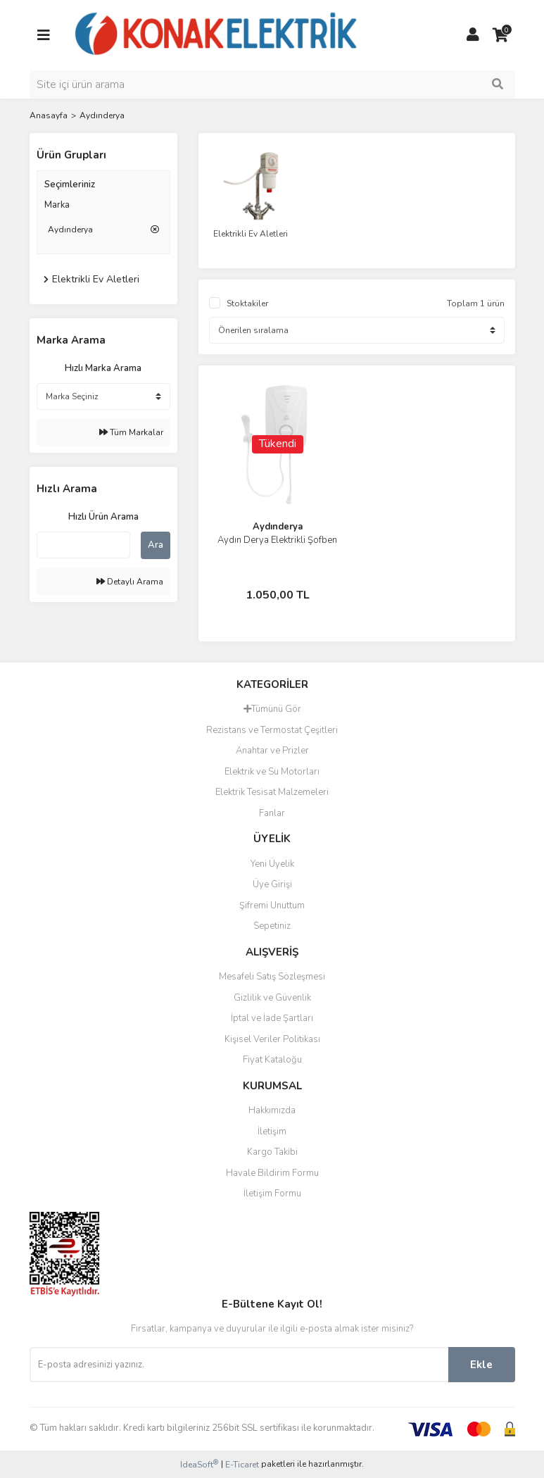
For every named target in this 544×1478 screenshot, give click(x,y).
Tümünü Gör (272, 709)
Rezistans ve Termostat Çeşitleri (272, 730)
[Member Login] (473, 35)
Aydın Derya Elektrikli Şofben (277, 540)
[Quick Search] (83, 545)
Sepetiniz (272, 926)
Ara (155, 545)
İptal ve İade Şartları (272, 1018)
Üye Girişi (272, 884)
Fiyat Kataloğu (272, 1059)
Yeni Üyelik (272, 864)
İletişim (272, 1131)
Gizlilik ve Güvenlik (272, 997)
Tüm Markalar (131, 432)
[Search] (272, 84)
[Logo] (217, 34)
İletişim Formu (272, 1193)
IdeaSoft (199, 1464)
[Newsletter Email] (239, 1364)
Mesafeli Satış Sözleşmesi (272, 976)
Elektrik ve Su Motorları (272, 771)
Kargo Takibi (272, 1152)
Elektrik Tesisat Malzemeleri (272, 792)
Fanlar (272, 813)
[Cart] (501, 35)
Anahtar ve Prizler (272, 750)
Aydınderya (102, 115)
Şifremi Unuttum (272, 905)
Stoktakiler (247, 303)
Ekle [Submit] (481, 1365)
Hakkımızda (272, 1110)
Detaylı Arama (129, 581)
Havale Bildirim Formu (272, 1173)
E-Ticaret (242, 1464)
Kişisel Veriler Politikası (272, 1039)
